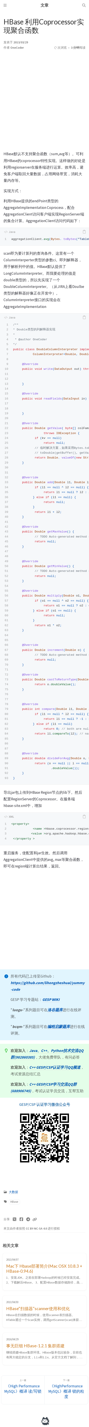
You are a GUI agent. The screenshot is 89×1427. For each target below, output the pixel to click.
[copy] (84, 232)
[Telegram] (28, 1219)
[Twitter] (14, 1219)
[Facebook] (21, 1219)
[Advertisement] (44, 101)
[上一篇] (23, 1389)
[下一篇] (66, 1389)
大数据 (13, 1192)
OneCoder (17, 48)
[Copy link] (34, 1219)
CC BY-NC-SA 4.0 (37, 1228)
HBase (14, 1202)
